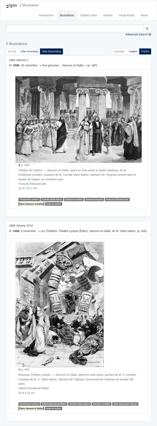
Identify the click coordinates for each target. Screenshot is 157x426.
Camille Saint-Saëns (52, 199)
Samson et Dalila (74, 199)
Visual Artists (127, 15)
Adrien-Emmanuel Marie (54, 404)
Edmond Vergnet (94, 199)
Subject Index (88, 15)
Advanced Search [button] (136, 34)
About (144, 15)
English (133, 51)
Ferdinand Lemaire (29, 199)
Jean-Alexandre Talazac (125, 404)
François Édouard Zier (117, 199)
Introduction (46, 15)
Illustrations (67, 15)
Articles (108, 15)
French (145, 51)
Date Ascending (29, 51)
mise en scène (53, 204)
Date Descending (51, 51)
